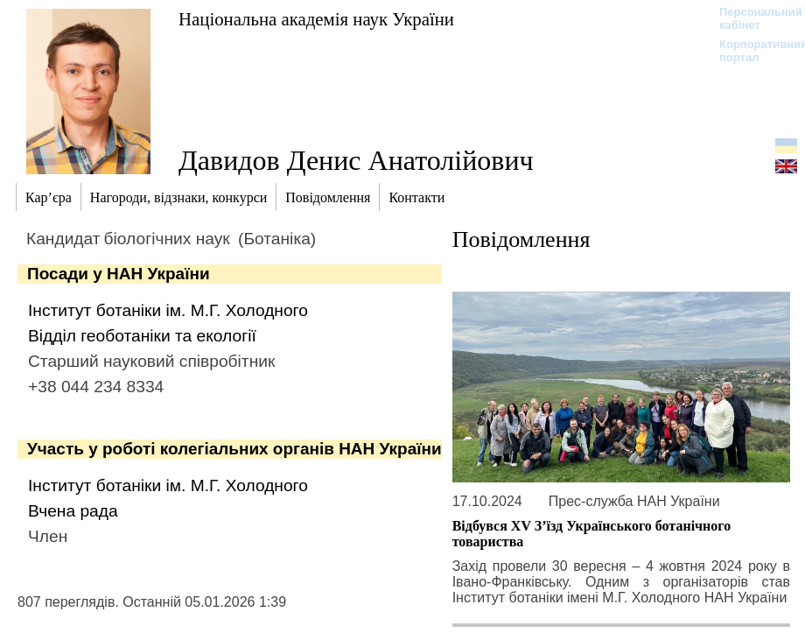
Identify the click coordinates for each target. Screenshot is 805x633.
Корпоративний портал (752, 51)
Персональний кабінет (752, 18)
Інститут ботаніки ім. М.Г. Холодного (168, 310)
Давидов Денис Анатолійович (356, 160)
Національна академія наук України (316, 19)
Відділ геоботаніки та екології (142, 336)
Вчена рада (73, 511)
